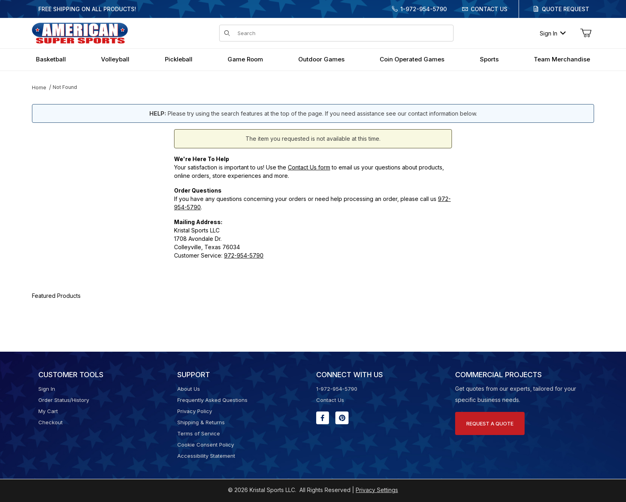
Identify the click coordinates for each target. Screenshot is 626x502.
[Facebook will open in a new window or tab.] (322, 417)
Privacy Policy (194, 411)
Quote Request (565, 9)
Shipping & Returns (201, 422)
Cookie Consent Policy (205, 444)
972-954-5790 (243, 255)
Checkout (50, 422)
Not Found (65, 87)
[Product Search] (343, 33)
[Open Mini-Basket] (585, 33)
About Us (188, 389)
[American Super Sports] (80, 32)
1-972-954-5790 (423, 9)
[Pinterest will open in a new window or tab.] (342, 417)
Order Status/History (63, 400)
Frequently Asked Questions (212, 400)
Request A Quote (489, 423)
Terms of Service (198, 433)
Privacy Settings (377, 489)
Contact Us (489, 9)
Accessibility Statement (206, 456)
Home (39, 88)
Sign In (553, 33)
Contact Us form (309, 167)
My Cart (48, 411)
